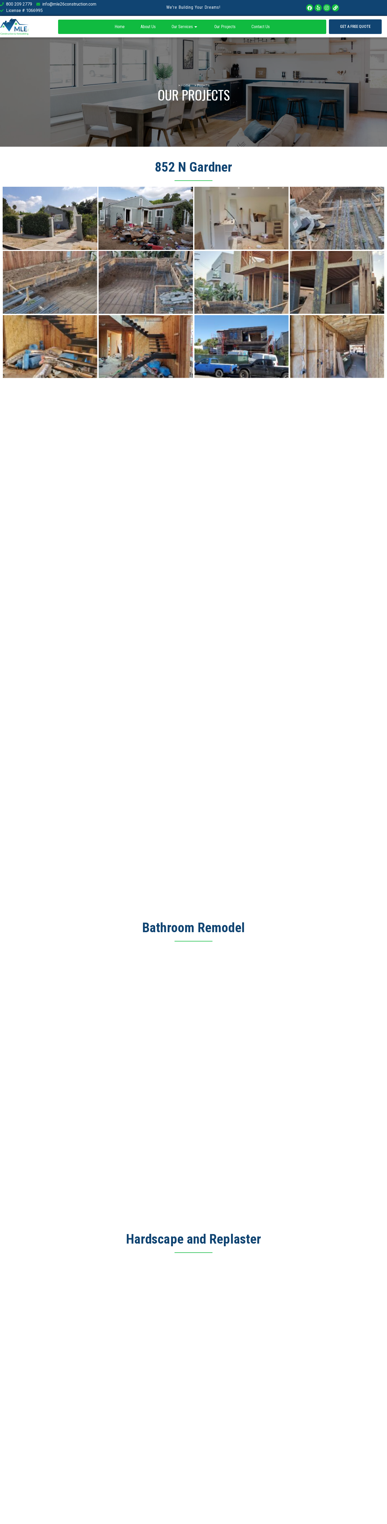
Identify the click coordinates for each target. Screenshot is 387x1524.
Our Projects (225, 26)
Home (120, 26)
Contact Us (260, 26)
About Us (148, 26)
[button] (355, 26)
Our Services (185, 27)
